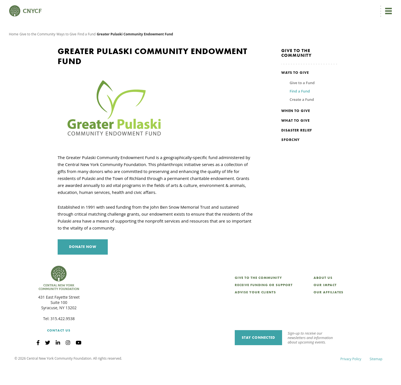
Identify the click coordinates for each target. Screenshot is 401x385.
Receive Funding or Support (264, 302)
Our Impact (325, 302)
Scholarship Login (308, 7)
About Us (323, 295)
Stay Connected (258, 354)
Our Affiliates (328, 309)
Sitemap (376, 376)
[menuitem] (229, 7)
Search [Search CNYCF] (382, 7)
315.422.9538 (62, 335)
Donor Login (251, 7)
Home (13, 51)
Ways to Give (67, 51)
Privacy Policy (350, 376)
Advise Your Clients (255, 309)
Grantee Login (278, 7)
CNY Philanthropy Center (348, 7)
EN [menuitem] (230, 7)
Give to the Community (37, 51)
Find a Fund (86, 51)
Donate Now (203, 7)
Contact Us (58, 348)
